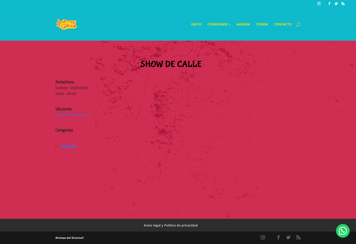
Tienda (262, 24)
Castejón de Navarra (72, 115)
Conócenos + (219, 24)
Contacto (283, 24)
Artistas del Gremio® (69, 238)
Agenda (243, 24)
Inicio (196, 24)
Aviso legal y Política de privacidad (171, 225)
